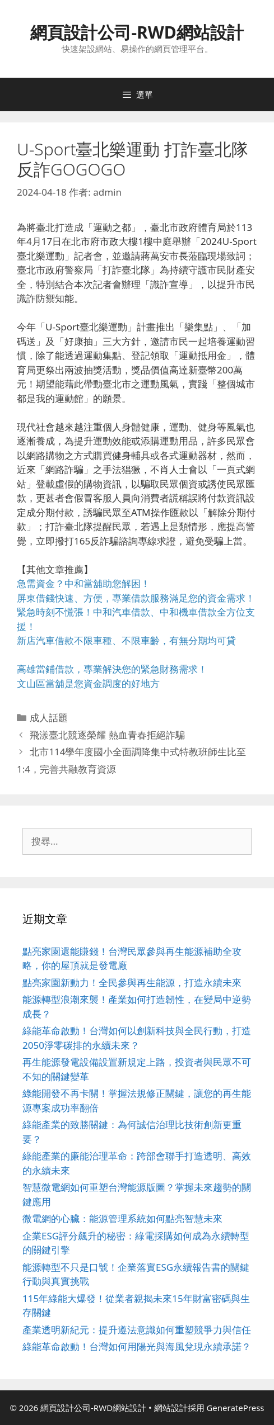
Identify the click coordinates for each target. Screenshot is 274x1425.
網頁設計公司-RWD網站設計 (136, 32)
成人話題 (49, 717)
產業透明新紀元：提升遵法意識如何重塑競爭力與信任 (136, 1329)
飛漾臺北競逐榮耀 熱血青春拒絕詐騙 (107, 734)
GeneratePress (235, 1407)
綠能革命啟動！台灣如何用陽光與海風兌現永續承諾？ (136, 1346)
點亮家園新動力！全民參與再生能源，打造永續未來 (132, 982)
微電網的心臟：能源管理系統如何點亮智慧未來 (122, 1218)
